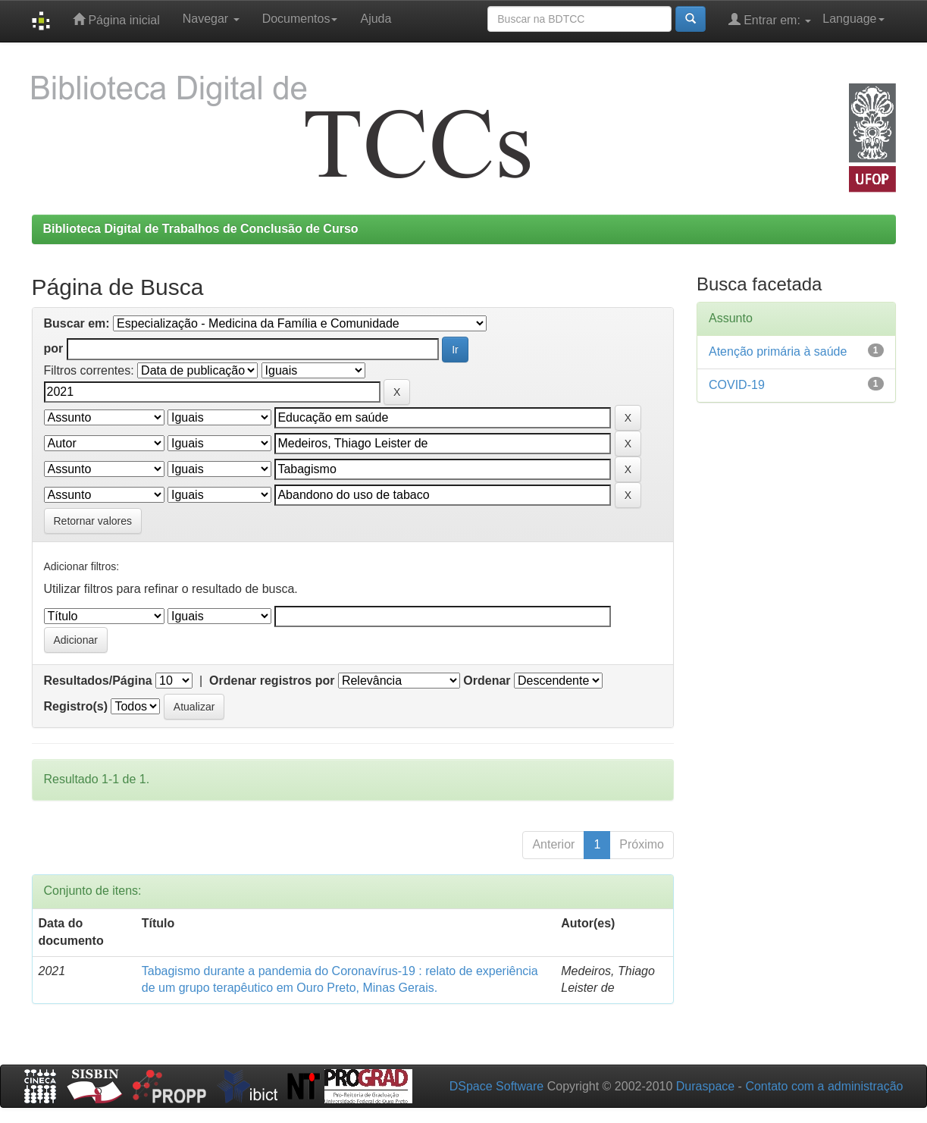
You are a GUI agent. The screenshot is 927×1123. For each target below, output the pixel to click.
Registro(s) (76, 706)
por (54, 348)
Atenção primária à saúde (778, 351)
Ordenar (486, 680)
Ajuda (375, 18)
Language (853, 18)
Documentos (300, 18)
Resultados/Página (98, 680)
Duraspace (705, 1086)
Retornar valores (93, 521)
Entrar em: (770, 19)
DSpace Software (496, 1086)
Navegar (211, 18)
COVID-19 (737, 384)
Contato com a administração (824, 1086)
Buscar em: (77, 323)
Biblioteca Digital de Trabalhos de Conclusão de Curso (201, 228)
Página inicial (116, 19)
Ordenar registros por (271, 680)
